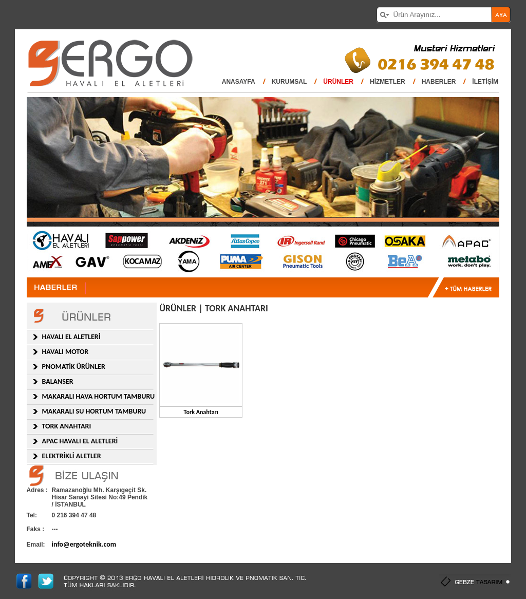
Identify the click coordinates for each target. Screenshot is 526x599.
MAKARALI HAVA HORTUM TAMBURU (98, 396)
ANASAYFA (238, 81)
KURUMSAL (289, 81)
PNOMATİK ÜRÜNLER (73, 366)
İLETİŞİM (485, 81)
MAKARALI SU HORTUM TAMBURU (94, 411)
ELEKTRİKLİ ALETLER (71, 456)
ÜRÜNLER (338, 81)
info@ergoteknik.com (84, 544)
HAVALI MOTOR (65, 351)
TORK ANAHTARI (66, 426)
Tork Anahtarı (201, 412)
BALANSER (57, 381)
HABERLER (439, 81)
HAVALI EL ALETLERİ (71, 336)
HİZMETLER (387, 81)
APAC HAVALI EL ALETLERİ (80, 441)
